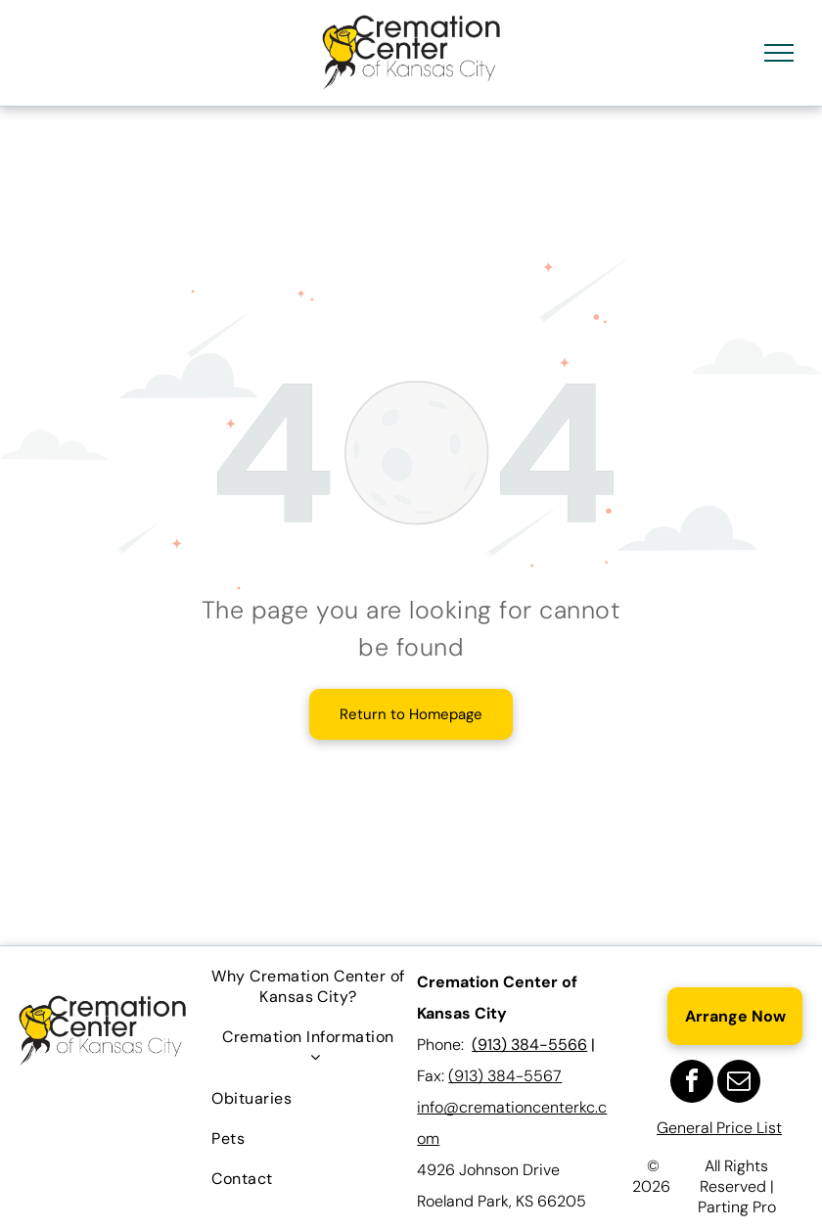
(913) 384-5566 (529, 1044)
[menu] (779, 52)
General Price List (719, 1127)
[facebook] (691, 1084)
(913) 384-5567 (505, 1076)
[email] (738, 1084)
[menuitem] (307, 986)
